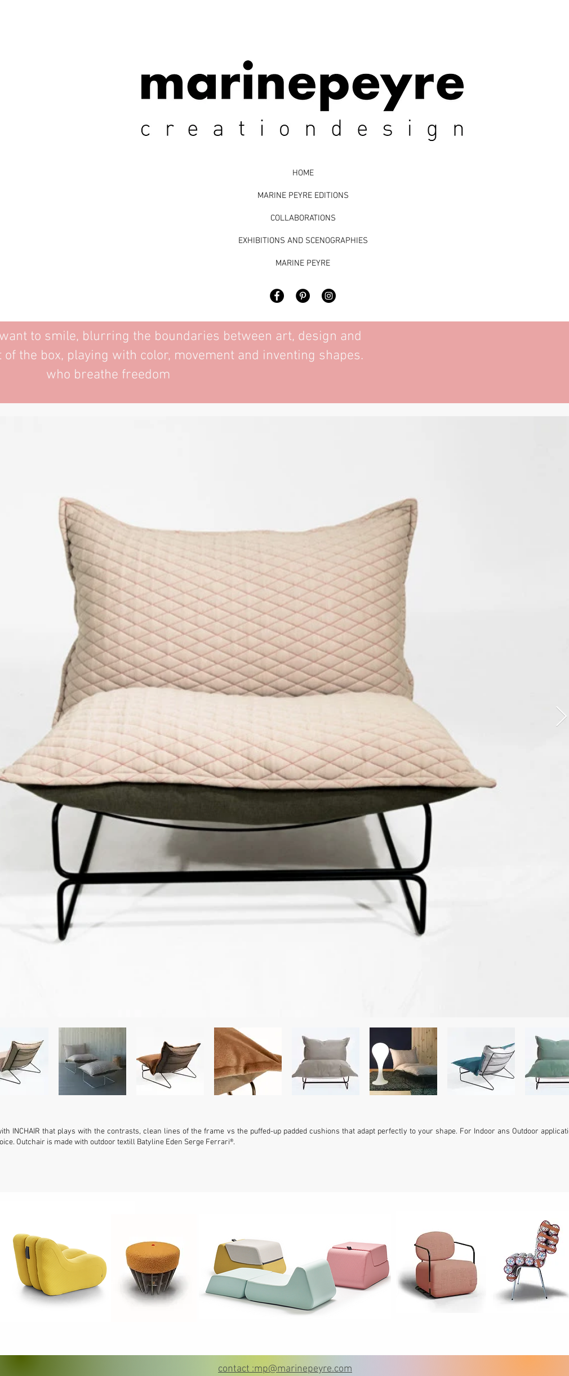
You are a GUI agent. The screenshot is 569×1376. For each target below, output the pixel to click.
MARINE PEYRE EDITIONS (303, 196)
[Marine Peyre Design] (329, 296)
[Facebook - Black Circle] (277, 296)
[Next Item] (561, 717)
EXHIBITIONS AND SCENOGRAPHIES (302, 241)
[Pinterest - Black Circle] (303, 296)
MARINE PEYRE (302, 263)
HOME (303, 173)
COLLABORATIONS (303, 218)
